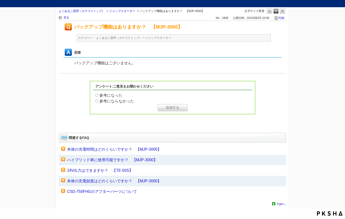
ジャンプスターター (122, 11)
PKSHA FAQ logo (330, 213)
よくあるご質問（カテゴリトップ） (82, 11)
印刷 (281, 18)
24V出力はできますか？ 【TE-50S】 (100, 170)
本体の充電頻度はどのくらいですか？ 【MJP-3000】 (114, 181)
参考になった (110, 95)
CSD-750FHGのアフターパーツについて (102, 191)
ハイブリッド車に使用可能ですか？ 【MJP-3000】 (112, 160)
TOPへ (281, 204)
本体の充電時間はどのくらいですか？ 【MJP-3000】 (114, 149)
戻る (66, 17)
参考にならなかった (116, 101)
